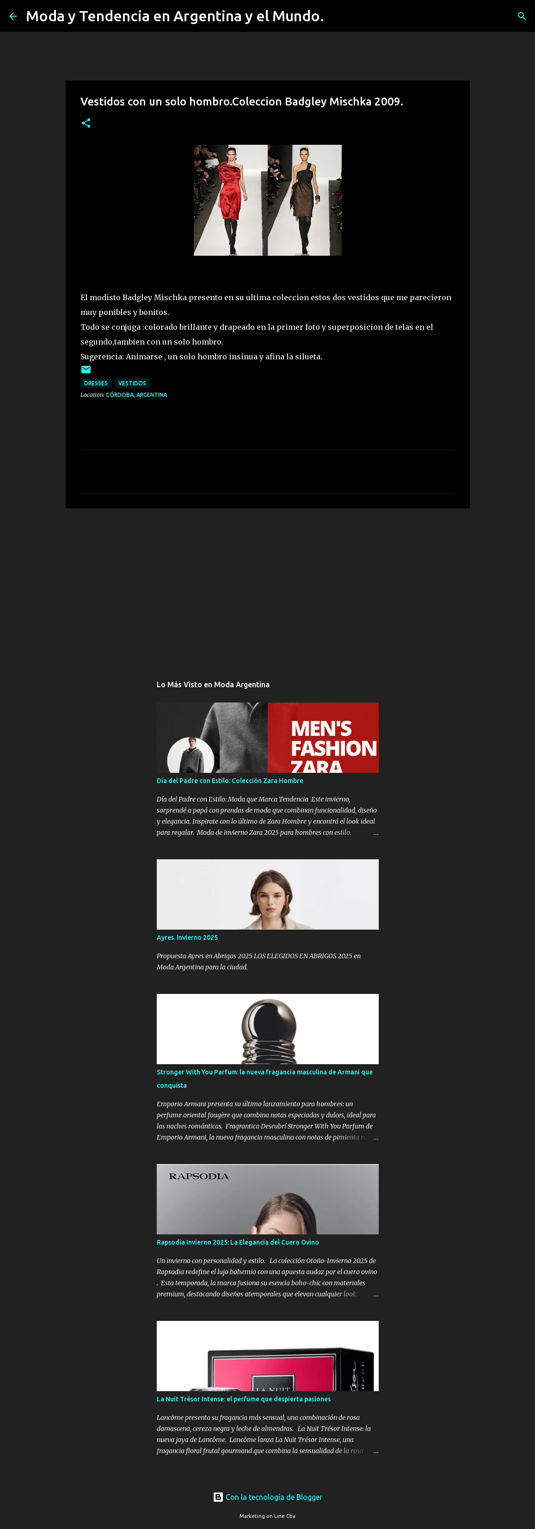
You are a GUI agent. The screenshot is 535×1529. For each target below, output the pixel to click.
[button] (86, 123)
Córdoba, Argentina (136, 395)
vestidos (132, 383)
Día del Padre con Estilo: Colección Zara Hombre (230, 780)
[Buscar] (337, 16)
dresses (96, 383)
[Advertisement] (268, 587)
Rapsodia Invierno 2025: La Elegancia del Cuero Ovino (238, 1242)
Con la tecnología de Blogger (267, 1497)
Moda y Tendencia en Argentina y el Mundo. (175, 15)
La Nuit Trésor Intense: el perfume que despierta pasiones (244, 1399)
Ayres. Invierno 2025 (187, 937)
